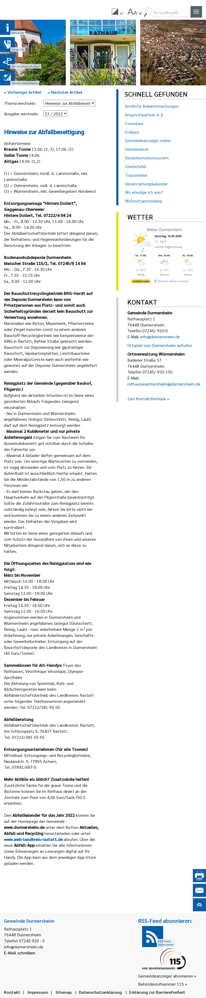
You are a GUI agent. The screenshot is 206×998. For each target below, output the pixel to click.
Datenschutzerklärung (100, 992)
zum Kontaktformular (146, 398)
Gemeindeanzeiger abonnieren (165, 976)
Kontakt (12, 992)
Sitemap (64, 992)
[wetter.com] (141, 282)
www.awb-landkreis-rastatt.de (33, 839)
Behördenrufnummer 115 (161, 984)
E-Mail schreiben (19, 952)
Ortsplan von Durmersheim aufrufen (159, 345)
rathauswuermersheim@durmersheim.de (163, 384)
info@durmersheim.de (160, 336)
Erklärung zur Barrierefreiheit (157, 992)
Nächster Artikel (65, 92)
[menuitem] (117, 12)
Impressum (38, 992)
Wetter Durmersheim (164, 229)
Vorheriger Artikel (22, 92)
